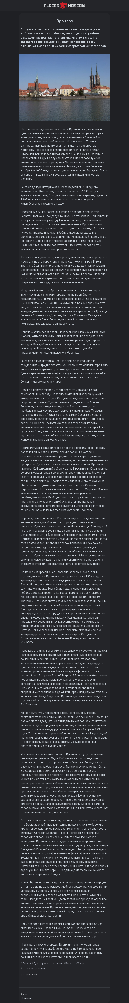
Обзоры (80, 963)
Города (27, 963)
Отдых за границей (34, 968)
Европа (69, 963)
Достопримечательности (48, 963)
